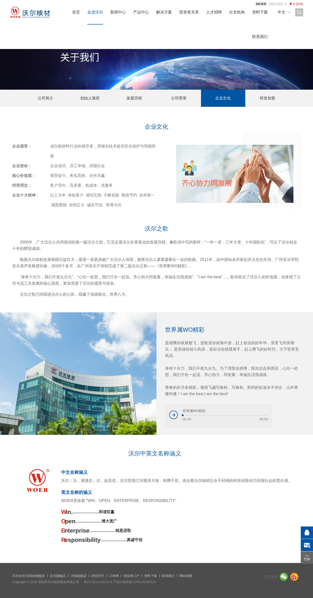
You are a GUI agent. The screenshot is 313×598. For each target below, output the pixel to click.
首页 (76, 12)
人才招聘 (214, 12)
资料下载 (260, 12)
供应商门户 (131, 575)
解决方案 (164, 12)
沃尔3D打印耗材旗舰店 (28, 575)
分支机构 (237, 12)
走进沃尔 (95, 12)
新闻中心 (118, 12)
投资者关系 (189, 12)
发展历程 (134, 98)
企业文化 (223, 98)
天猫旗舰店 (79, 575)
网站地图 (185, 575)
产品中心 (141, 12)
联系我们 (260, 37)
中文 (281, 12)
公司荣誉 (179, 98)
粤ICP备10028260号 (98, 582)
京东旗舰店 (58, 575)
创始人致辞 (90, 98)
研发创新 (267, 98)
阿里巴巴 (97, 575)
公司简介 (45, 98)
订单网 (114, 575)
